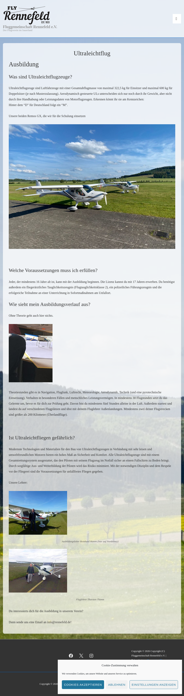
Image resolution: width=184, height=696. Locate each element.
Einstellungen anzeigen (154, 684)
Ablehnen (116, 684)
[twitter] (81, 656)
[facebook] (70, 656)
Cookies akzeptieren (83, 684)
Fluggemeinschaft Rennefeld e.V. (30, 27)
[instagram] (91, 656)
